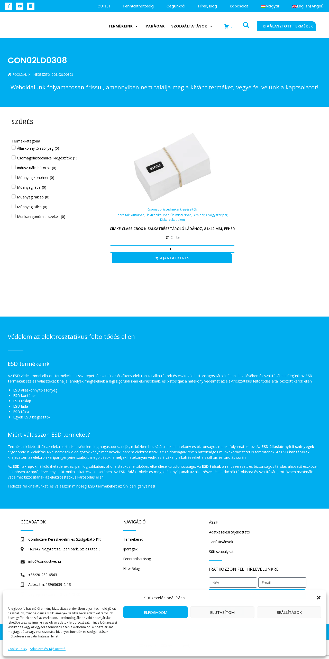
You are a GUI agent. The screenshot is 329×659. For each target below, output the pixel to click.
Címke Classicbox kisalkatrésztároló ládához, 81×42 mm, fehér (172, 228)
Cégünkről (176, 6)
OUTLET (104, 6)
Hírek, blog (207, 6)
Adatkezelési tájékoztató (48, 649)
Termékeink (123, 26)
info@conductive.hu (44, 561)
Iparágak (154, 26)
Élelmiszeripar (180, 215)
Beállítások (289, 612)
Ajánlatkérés (174, 257)
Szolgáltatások (192, 26)
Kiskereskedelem (172, 219)
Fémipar (199, 215)
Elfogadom (155, 612)
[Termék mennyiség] (172, 249)
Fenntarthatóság (138, 6)
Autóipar (137, 215)
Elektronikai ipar (157, 215)
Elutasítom (222, 612)
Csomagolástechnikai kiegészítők (172, 209)
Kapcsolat (239, 6)
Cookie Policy (17, 649)
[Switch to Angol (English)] (308, 6)
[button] (318, 595)
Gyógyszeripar (216, 215)
